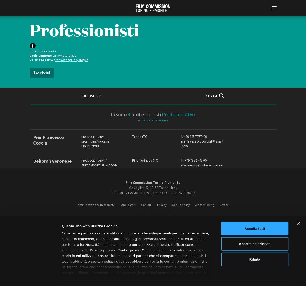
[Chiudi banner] (298, 209)
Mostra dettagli (247, 277)
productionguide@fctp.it (71, 60)
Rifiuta (254, 245)
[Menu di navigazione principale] (274, 8)
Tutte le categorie (154, 120)
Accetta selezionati (254, 229)
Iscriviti (41, 72)
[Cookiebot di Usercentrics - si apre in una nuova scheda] (30, 276)
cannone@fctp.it (64, 55)
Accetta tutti (255, 214)
